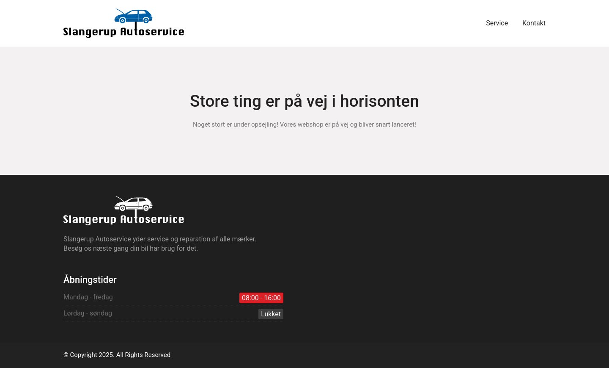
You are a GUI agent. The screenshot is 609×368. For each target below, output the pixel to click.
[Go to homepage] (123, 23)
